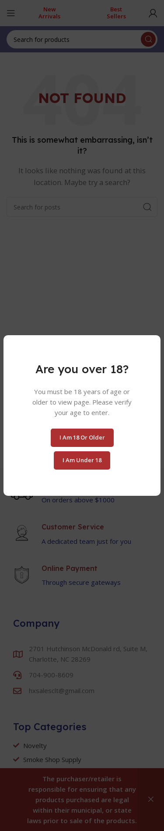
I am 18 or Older (82, 437)
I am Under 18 (82, 460)
